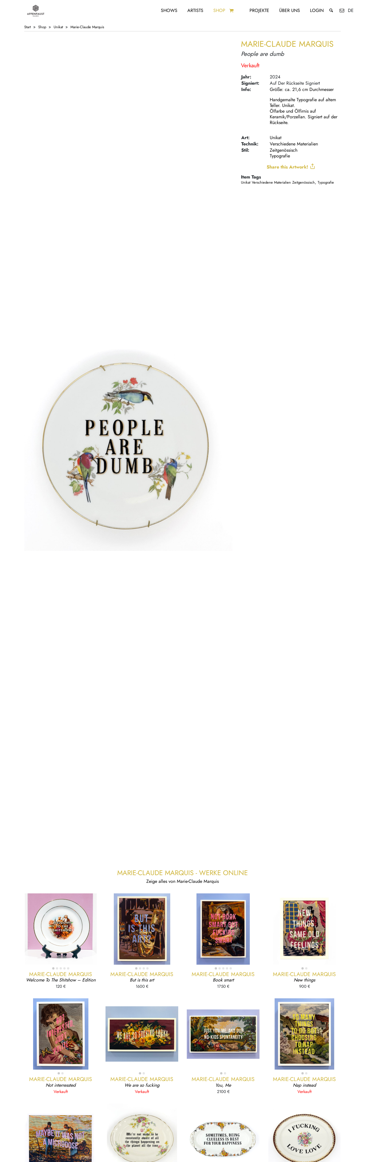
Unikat (58, 27)
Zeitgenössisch (283, 150)
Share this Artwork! (291, 166)
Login (317, 10)
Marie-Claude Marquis (87, 27)
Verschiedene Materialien (294, 144)
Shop (219, 10)
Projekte (259, 10)
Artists (195, 10)
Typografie (280, 156)
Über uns (289, 10)
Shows (169, 10)
